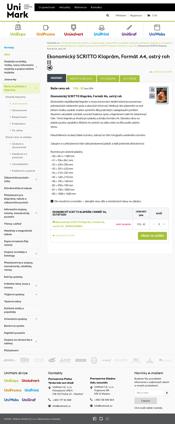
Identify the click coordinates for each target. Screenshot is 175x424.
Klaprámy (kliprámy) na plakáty (155, 43)
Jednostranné (25, 103)
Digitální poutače (21, 332)
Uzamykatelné (25, 163)
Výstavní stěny (21, 301)
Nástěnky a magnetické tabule (21, 232)
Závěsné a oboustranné (25, 145)
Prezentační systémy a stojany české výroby (90, 43)
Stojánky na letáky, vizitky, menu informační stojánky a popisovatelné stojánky (21, 67)
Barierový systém (21, 325)
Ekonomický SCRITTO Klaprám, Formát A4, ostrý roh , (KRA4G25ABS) (78, 224)
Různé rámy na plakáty (22, 136)
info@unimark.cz (61, 406)
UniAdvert (31, 380)
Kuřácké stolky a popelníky (21, 310)
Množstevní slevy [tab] (81, 79)
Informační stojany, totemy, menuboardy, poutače (21, 213)
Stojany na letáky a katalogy (21, 253)
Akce (21, 54)
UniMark (64, 43)
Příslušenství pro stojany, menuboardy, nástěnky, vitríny (21, 266)
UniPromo (13, 390)
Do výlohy (25, 130)
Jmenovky (21, 79)
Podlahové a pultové (25, 170)
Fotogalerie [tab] (108, 79)
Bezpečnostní (25, 116)
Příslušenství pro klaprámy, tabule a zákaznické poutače (21, 198)
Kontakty (96, 7)
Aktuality (64, 7)
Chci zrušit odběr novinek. (148, 407)
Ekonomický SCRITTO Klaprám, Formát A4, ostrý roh (112, 45)
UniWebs (11, 399)
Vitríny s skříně (21, 223)
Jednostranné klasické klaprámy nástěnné (66, 45)
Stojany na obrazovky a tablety (21, 341)
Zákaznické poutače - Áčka (21, 179)
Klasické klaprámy (22, 96)
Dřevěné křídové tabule (21, 188)
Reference (81, 7)
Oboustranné (25, 110)
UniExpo (11, 380)
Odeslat (145, 400)
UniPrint (32, 390)
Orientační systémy (21, 318)
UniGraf (29, 399)
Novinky (21, 47)
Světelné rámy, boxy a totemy (21, 285)
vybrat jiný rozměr (161, 71)
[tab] (159, 95)
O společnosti (47, 7)
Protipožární (25, 123)
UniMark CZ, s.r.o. (29, 419)
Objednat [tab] (57, 78)
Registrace (136, 15)
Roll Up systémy (21, 276)
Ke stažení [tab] (129, 79)
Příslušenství (21, 350)
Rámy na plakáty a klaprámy (21, 88)
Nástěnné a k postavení (25, 156)
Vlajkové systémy (21, 294)
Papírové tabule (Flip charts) (21, 243)
